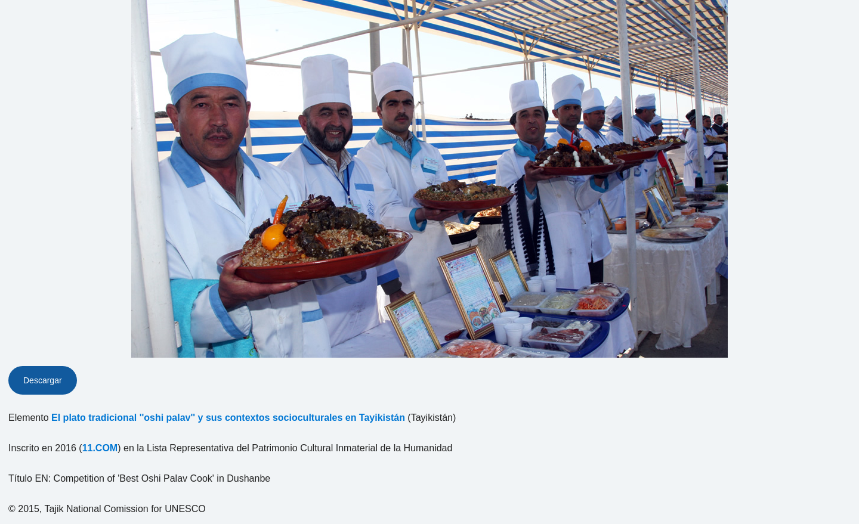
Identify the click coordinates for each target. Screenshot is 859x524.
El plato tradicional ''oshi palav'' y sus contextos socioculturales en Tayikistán (228, 418)
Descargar (42, 380)
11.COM (100, 448)
